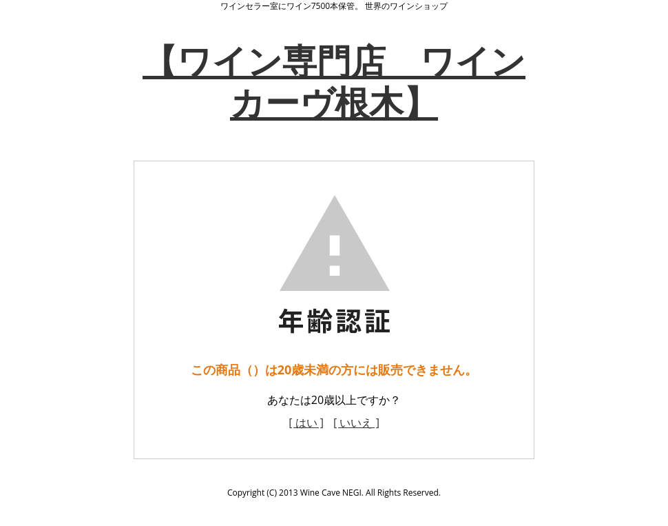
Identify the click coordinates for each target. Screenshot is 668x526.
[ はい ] (306, 422)
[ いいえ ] (356, 422)
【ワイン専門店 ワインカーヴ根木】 (334, 81)
